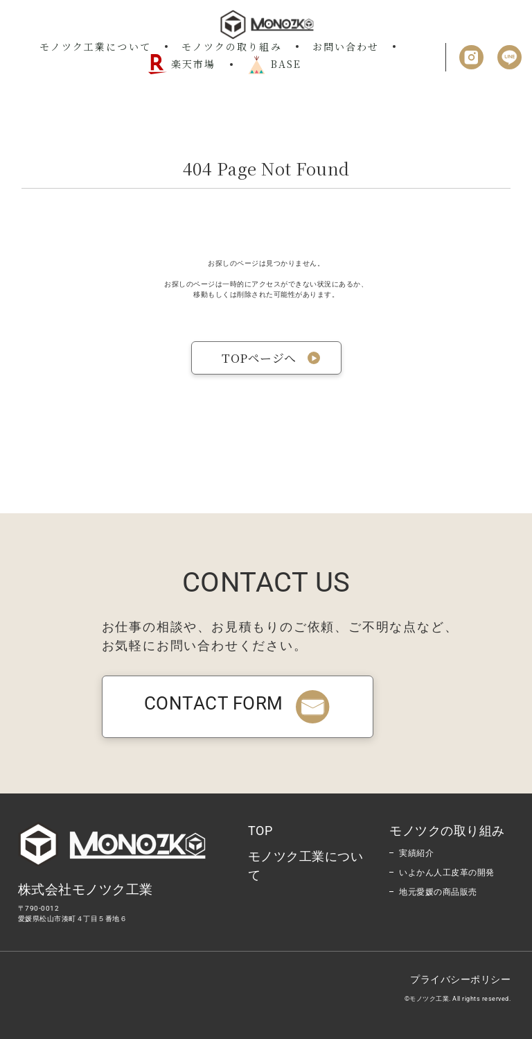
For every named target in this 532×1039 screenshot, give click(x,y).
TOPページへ (259, 357)
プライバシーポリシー (460, 979)
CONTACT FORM (237, 703)
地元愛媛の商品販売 (438, 892)
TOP (260, 830)
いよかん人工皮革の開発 (447, 872)
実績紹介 (416, 853)
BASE (274, 64)
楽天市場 (181, 64)
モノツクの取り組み (231, 46)
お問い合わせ (346, 46)
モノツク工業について (95, 46)
